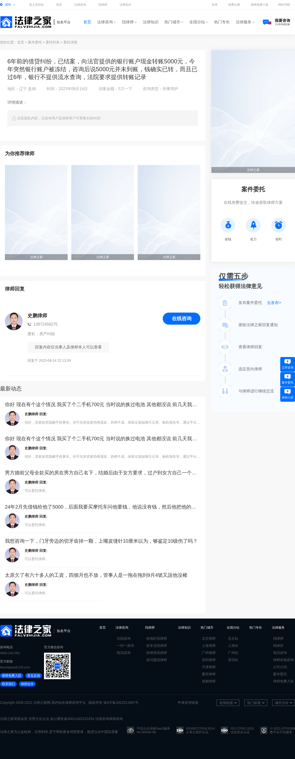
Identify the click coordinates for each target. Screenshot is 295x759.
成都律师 (209, 681)
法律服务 (245, 22)
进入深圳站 (36, 4)
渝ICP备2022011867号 (120, 702)
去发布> (274, 303)
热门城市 (173, 22)
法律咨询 (80, 4)
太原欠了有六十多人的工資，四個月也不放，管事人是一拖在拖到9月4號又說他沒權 (96, 575)
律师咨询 (72, 702)
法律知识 (125, 4)
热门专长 (222, 22)
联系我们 (8, 684)
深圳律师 (209, 660)
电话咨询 (124, 653)
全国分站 (198, 22)
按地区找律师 (156, 638)
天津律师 (209, 667)
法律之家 (40, 702)
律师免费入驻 (259, 4)
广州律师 (209, 653)
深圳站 (233, 660)
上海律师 (209, 646)
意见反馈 (33, 675)
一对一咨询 (125, 646)
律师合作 (27, 684)
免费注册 (234, 4)
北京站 (233, 638)
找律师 (102, 4)
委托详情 (70, 42)
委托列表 (52, 42)
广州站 (233, 653)
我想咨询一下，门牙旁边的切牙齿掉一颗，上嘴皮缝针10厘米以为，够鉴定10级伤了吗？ (101, 541)
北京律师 (209, 638)
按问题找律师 (156, 660)
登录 (215, 4)
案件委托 (35, 42)
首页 (59, 4)
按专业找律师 (156, 646)
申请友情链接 (188, 702)
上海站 (233, 646)
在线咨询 (182, 318)
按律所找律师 (156, 653)
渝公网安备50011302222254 (72, 719)
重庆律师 (209, 674)
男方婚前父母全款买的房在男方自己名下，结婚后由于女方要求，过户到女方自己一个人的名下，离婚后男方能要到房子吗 (102, 472)
